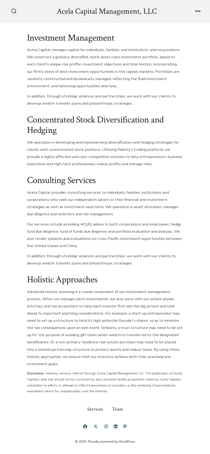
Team (117, 409)
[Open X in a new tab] (95, 426)
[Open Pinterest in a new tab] (125, 426)
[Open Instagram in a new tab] (106, 426)
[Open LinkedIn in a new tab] (115, 426)
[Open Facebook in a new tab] (85, 426)
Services (95, 409)
